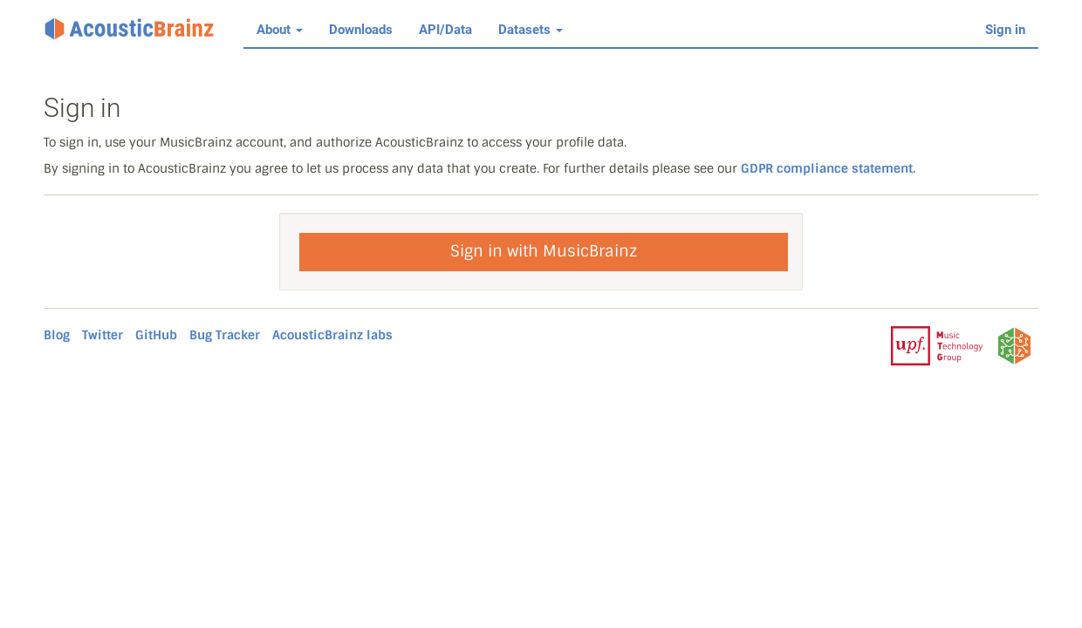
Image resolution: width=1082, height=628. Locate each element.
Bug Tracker (224, 335)
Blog (57, 335)
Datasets (530, 30)
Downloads (361, 30)
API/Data (445, 30)
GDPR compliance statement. (828, 168)
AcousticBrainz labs (332, 335)
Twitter (102, 335)
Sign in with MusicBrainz (543, 251)
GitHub (156, 335)
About (280, 30)
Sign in (1005, 30)
